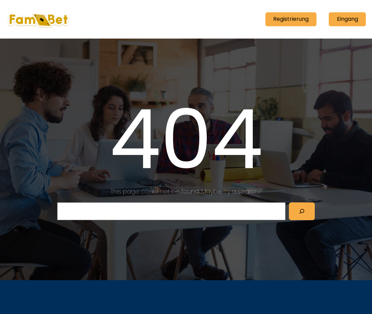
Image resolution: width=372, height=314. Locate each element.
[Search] (302, 211)
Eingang (347, 19)
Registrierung (291, 19)
